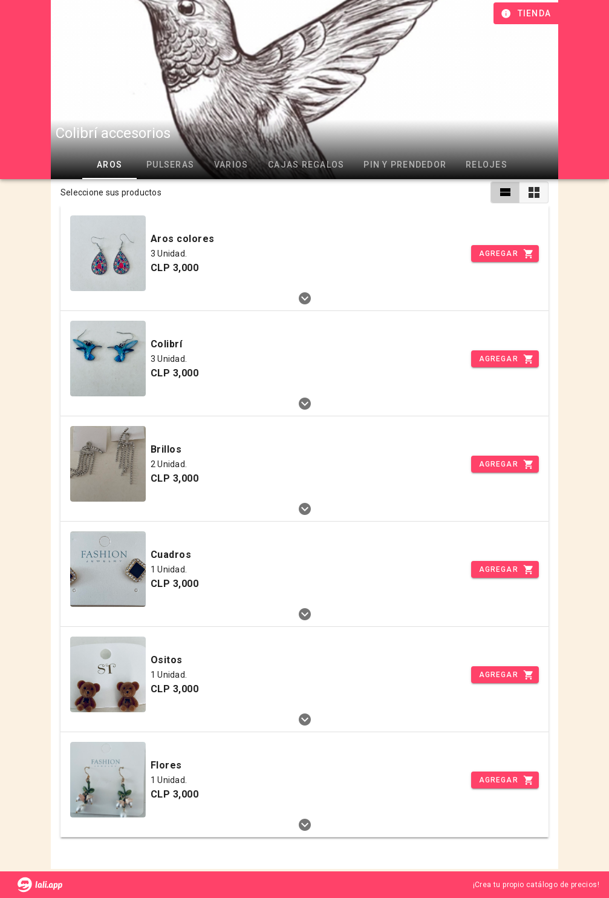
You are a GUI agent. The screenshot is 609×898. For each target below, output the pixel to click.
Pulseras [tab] (170, 164)
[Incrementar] (505, 253)
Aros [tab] (109, 164)
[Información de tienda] (527, 13)
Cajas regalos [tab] (306, 164)
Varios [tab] (231, 164)
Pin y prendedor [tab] (404, 164)
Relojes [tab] (486, 164)
